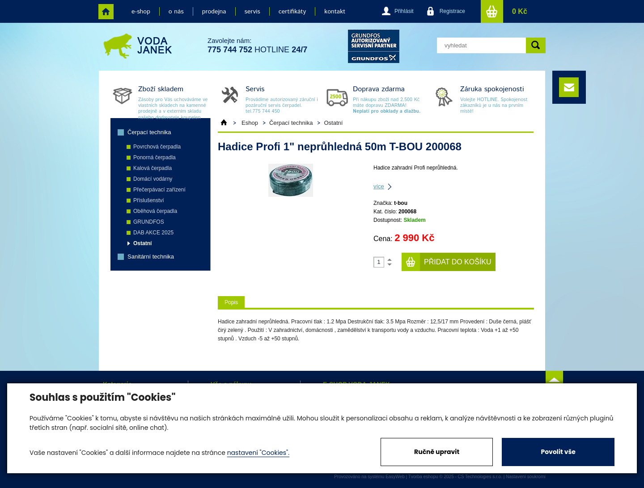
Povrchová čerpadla (157, 147)
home (106, 11)
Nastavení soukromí (526, 476)
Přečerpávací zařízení (159, 190)
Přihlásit (404, 11)
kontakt (334, 11)
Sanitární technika (150, 256)
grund (373, 46)
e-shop (140, 11)
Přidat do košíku (457, 262)
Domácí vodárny (152, 179)
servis (252, 11)
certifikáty (292, 11)
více (378, 186)
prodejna (214, 11)
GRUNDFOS (148, 222)
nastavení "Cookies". (258, 452)
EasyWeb (395, 476)
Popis (231, 302)
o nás (176, 11)
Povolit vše (558, 451)
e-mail (569, 87)
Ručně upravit (436, 451)
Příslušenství (148, 200)
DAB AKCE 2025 (153, 232)
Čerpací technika (149, 132)
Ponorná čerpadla (154, 157)
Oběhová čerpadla (155, 211)
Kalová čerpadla (152, 168)
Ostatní (142, 243)
